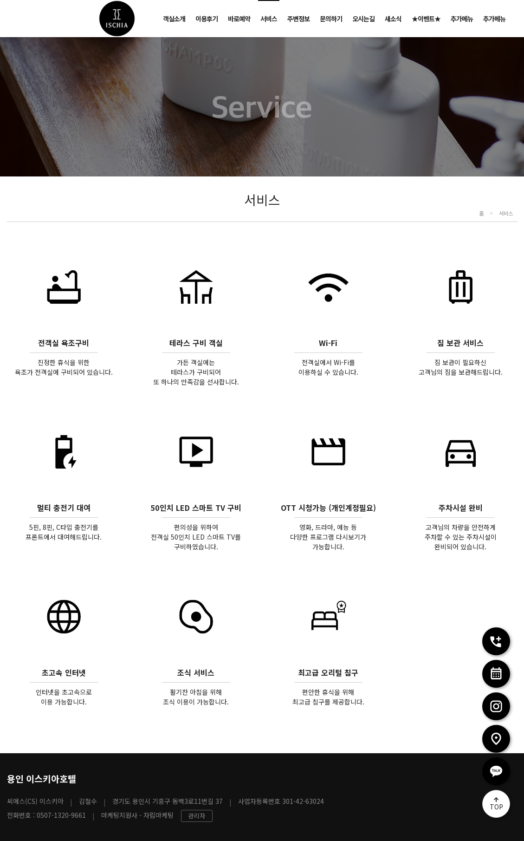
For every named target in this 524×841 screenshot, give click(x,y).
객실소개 (174, 18)
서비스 (268, 18)
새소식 (393, 18)
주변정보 (298, 18)
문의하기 (331, 18)
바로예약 (239, 18)
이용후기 (206, 18)
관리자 (196, 815)
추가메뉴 (462, 18)
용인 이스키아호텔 (41, 778)
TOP (496, 806)
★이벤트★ (426, 18)
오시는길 (363, 18)
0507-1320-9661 (61, 815)
